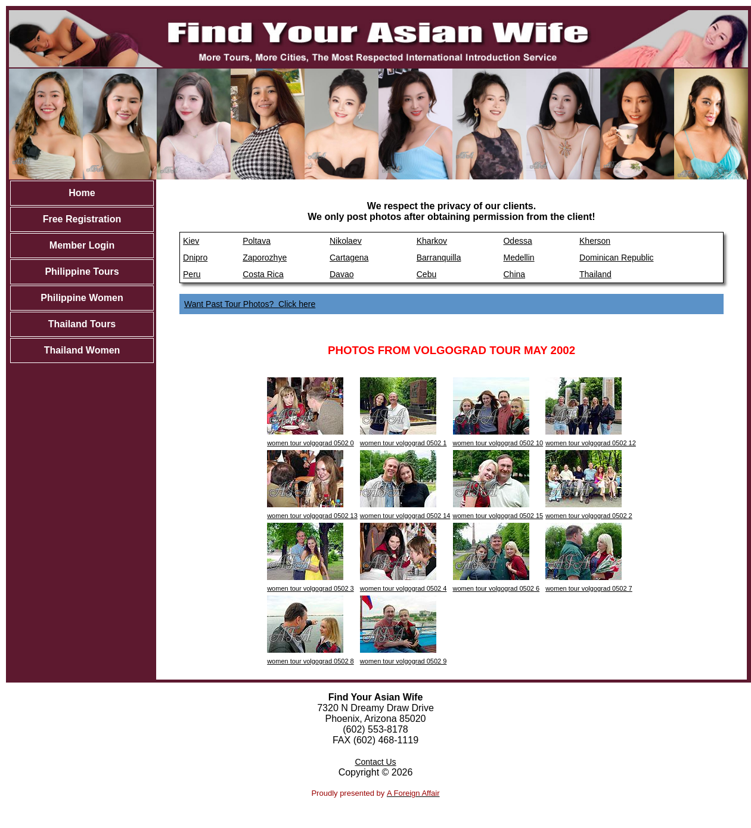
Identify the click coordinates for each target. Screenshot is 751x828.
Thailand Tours (82, 324)
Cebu (426, 274)
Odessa (517, 241)
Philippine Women (82, 298)
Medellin (518, 257)
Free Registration (82, 219)
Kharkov (432, 241)
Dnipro (195, 257)
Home (82, 193)
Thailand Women (82, 350)
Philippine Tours (82, 271)
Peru (192, 274)
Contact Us (375, 762)
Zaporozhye (265, 257)
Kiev (191, 241)
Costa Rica (263, 274)
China (514, 274)
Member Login (81, 245)
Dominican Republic (616, 257)
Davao (341, 274)
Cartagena (349, 257)
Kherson (594, 241)
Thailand (595, 274)
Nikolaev (346, 241)
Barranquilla (439, 257)
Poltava (257, 241)
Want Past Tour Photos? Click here (249, 304)
